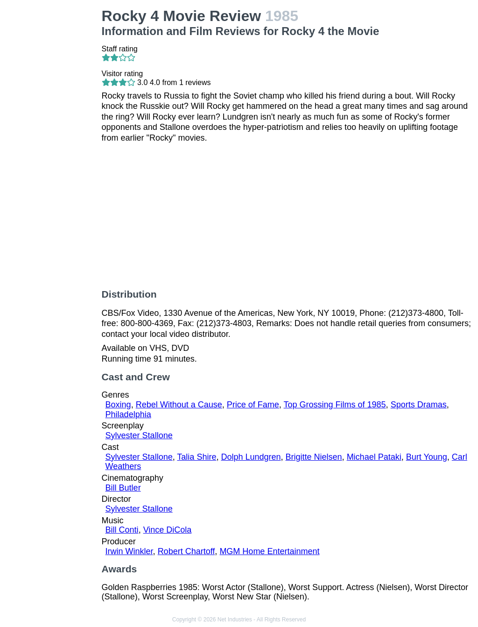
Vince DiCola (167, 529)
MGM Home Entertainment (269, 551)
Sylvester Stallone (139, 435)
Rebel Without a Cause (179, 404)
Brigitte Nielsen (314, 457)
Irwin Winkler (129, 551)
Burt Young (426, 457)
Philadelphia (128, 414)
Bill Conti (122, 529)
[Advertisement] (52, 147)
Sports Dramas (419, 404)
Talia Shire (196, 457)
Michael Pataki (374, 457)
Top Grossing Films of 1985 (335, 404)
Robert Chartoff (186, 551)
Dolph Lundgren (251, 457)
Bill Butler (123, 487)
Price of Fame (253, 404)
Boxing (118, 404)
